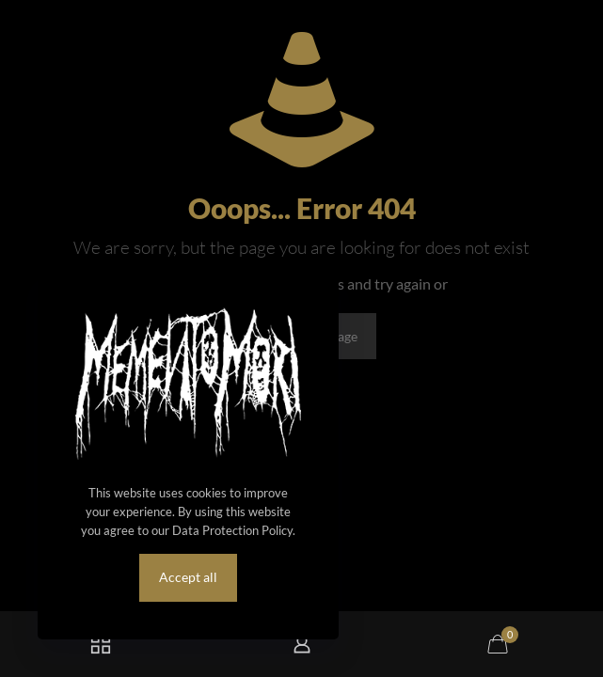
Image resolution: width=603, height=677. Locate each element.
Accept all (188, 577)
